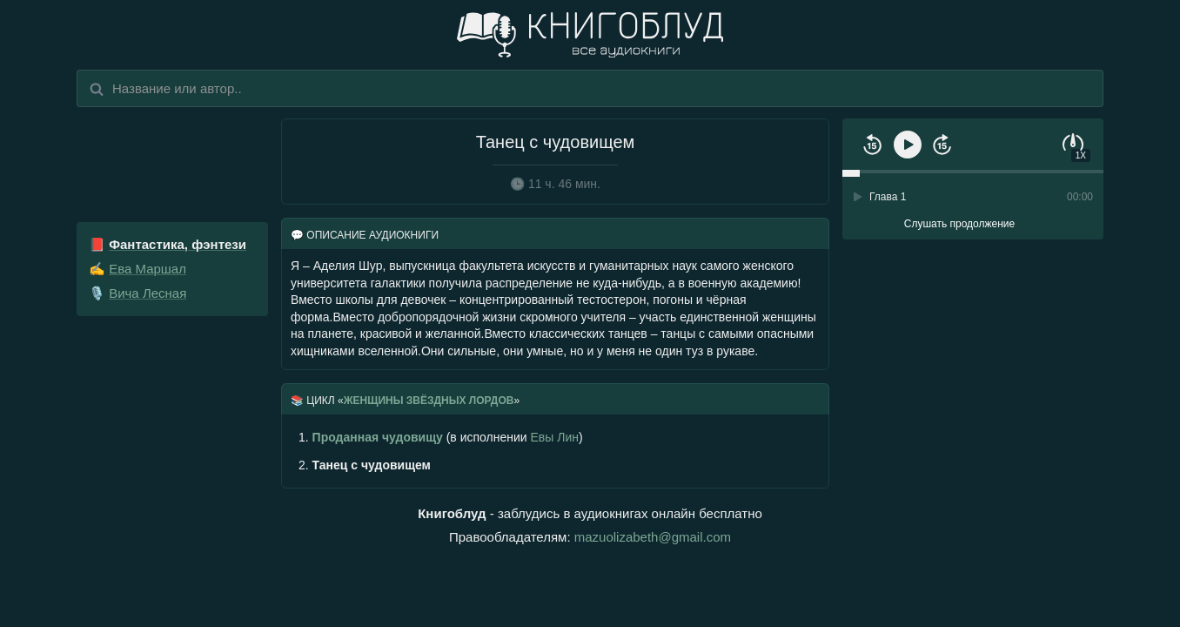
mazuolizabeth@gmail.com (652, 536)
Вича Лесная (147, 293)
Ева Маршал (147, 268)
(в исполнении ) (440, 437)
